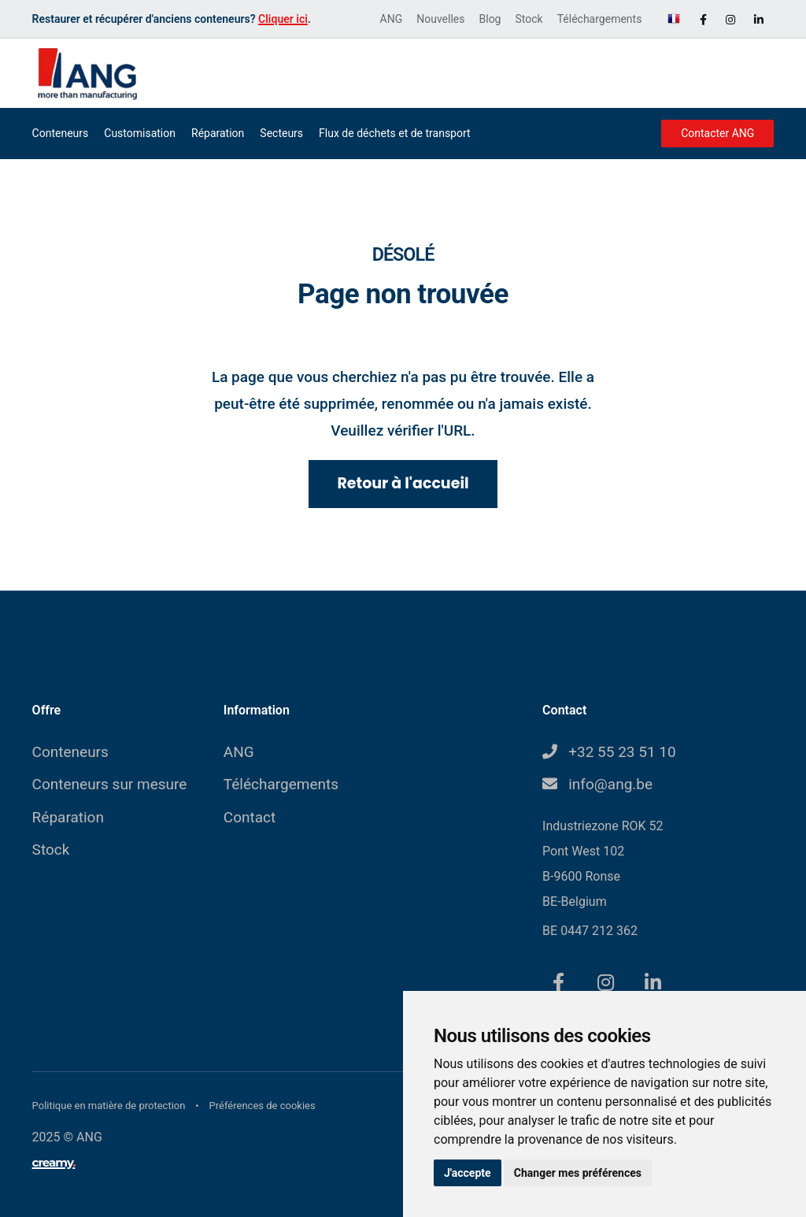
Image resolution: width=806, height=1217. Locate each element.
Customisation (140, 133)
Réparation (217, 133)
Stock (528, 19)
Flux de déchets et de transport (395, 133)
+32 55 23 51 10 (621, 752)
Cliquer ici (283, 19)
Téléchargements (599, 19)
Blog (490, 19)
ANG (391, 19)
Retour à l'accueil (402, 483)
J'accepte (467, 1173)
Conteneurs (60, 133)
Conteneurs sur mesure (109, 784)
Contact (249, 817)
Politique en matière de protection (110, 1105)
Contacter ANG (717, 133)
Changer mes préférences (577, 1173)
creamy (54, 1162)
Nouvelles (440, 19)
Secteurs (281, 133)
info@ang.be (610, 784)
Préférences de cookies (262, 1105)
